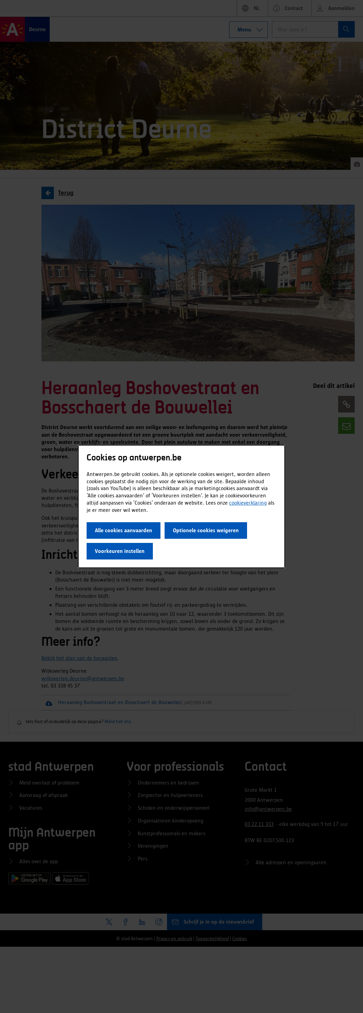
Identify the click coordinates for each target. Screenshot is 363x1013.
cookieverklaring (248, 503)
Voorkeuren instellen (120, 551)
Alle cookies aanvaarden (123, 530)
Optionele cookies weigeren (206, 530)
